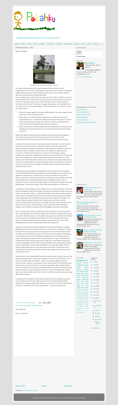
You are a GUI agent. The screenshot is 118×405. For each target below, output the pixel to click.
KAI (77, 306)
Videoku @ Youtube (82, 120)
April (96, 316)
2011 (94, 292)
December (98, 301)
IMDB (86, 304)
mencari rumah (83, 300)
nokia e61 (80, 292)
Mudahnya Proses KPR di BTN (92, 243)
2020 (94, 265)
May (96, 313)
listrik (86, 283)
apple (86, 281)
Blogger (83, 398)
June (96, 310)
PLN (78, 281)
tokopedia (79, 302)
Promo (29, 43)
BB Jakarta (85, 302)
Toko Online (50, 43)
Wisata (77, 43)
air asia (85, 286)
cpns (83, 312)
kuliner (79, 263)
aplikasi (79, 288)
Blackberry (85, 279)
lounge (79, 279)
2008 (94, 328)
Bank (23, 43)
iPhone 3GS (79, 298)
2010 (94, 295)
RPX (87, 310)
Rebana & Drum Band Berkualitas (86, 122)
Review (59, 43)
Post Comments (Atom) (30, 390)
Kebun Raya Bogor (37, 305)
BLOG (96, 43)
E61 (87, 296)
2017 (94, 274)
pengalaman (82, 260)
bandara (86, 269)
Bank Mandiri (80, 271)
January (97, 319)
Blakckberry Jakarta (82, 308)
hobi (87, 275)
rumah (78, 275)
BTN (82, 296)
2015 (94, 280)
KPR (35, 43)
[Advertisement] (43, 370)
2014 (94, 283)
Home (17, 43)
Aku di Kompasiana (82, 117)
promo (86, 273)
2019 (94, 268)
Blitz (85, 296)
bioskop (80, 290)
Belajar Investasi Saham (83, 114)
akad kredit (79, 312)
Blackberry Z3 (80, 304)
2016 (94, 277)
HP (77, 290)
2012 (94, 289)
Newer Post (20, 386)
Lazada (78, 286)
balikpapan (80, 265)
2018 (94, 271)
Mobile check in (81, 310)
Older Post (68, 386)
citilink (83, 275)
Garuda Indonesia (82, 277)
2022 (94, 262)
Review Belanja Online (83, 112)
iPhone (86, 306)
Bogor (21, 305)
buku (84, 290)
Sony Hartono (91, 63)
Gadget (42, 43)
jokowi (84, 298)
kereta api (80, 283)
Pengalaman (68, 43)
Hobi (82, 43)
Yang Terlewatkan (81, 109)
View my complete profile (84, 77)
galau (81, 306)
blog (82, 273)
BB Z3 (79, 296)
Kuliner (89, 43)
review (85, 263)
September (98, 305)
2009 (94, 298)
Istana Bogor (27, 305)
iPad (82, 288)
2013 (94, 286)
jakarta (86, 288)
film (87, 290)
